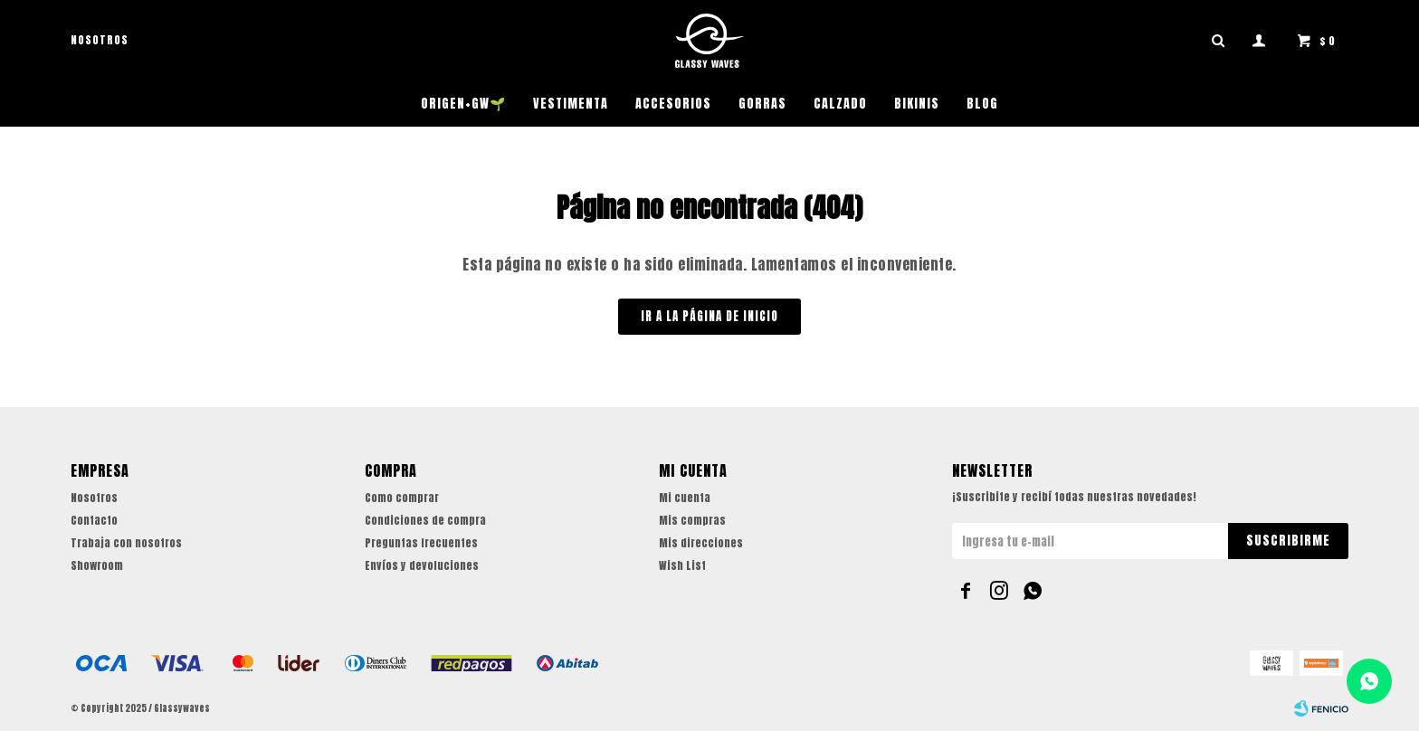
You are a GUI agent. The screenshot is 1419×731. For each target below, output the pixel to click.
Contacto (94, 520)
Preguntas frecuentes (421, 543)
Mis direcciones (701, 543)
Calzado (840, 103)
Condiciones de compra (425, 520)
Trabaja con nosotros (126, 543)
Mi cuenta (684, 497)
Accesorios (673, 103)
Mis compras (692, 520)
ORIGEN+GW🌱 (463, 103)
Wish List (682, 565)
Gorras (762, 103)
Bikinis (916, 103)
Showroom (97, 565)
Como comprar (402, 497)
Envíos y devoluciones (422, 565)
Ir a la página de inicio (709, 316)
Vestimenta (570, 103)
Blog (982, 103)
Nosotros (100, 40)
